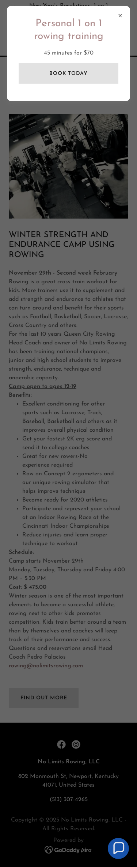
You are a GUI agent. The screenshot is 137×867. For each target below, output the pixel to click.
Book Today (68, 73)
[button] (118, 848)
